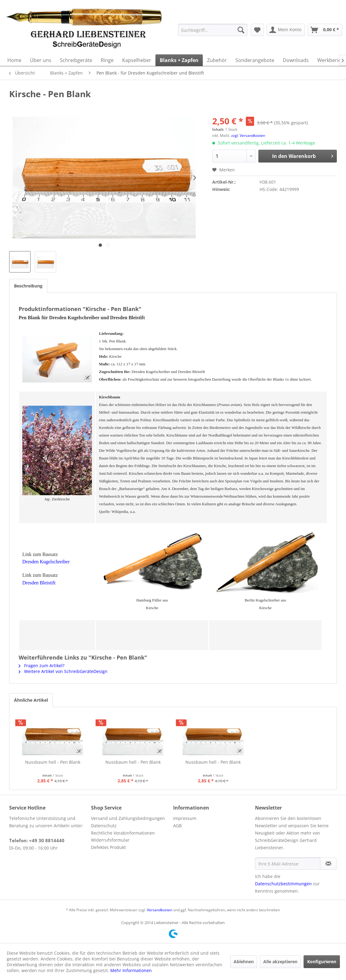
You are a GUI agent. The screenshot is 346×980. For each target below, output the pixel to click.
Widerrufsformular (110, 840)
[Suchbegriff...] (212, 30)
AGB (177, 825)
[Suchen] (241, 30)
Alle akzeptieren (280, 961)
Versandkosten (159, 909)
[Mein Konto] (286, 30)
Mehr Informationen (131, 970)
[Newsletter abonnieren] (328, 864)
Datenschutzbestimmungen (283, 884)
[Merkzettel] (257, 30)
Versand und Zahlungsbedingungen (128, 818)
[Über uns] (41, 60)
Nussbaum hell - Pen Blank (52, 762)
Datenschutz (104, 825)
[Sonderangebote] (255, 60)
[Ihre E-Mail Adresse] (288, 864)
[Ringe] (107, 60)
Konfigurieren (321, 961)
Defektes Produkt (108, 847)
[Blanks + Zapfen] (179, 60)
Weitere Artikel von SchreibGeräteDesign (63, 671)
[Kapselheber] (136, 60)
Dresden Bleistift (39, 582)
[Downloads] (296, 60)
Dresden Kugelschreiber (46, 561)
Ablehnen (244, 961)
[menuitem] (212, 30)
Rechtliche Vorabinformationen (123, 833)
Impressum (184, 818)
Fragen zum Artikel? (41, 665)
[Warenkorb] (325, 30)
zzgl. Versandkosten (248, 135)
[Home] (14, 60)
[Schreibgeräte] (76, 60)
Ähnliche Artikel (31, 700)
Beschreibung (28, 286)
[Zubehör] (217, 60)
